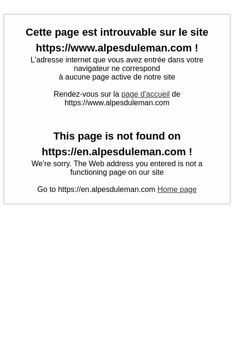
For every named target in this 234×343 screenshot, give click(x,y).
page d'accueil (145, 94)
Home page (177, 189)
